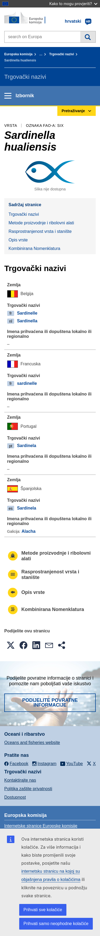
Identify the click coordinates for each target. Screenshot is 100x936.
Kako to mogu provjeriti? (73, 3)
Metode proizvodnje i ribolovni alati (41, 223)
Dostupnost (15, 797)
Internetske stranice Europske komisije (40, 826)
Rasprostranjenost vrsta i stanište (40, 231)
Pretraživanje (87, 36)
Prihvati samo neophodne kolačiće (56, 923)
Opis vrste (18, 240)
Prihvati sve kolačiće (42, 909)
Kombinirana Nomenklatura (34, 248)
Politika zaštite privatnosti (28, 788)
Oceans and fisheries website (32, 742)
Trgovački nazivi (61, 54)
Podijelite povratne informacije (50, 703)
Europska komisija (18, 54)
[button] (10, 645)
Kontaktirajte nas (20, 780)
